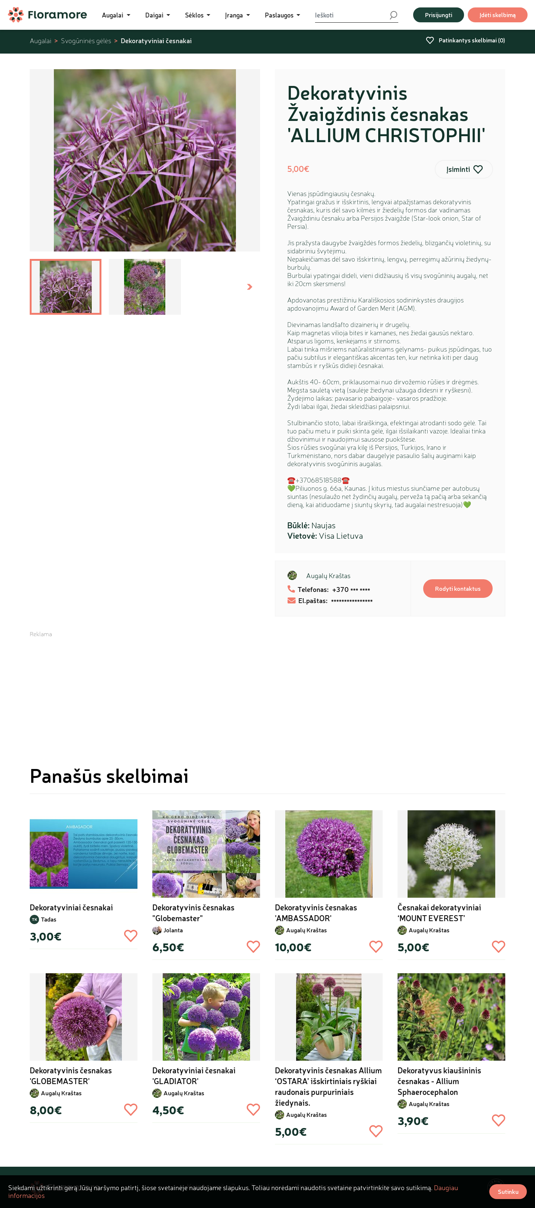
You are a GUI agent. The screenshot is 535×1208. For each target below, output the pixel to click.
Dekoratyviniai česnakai (156, 40)
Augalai (40, 41)
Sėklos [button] (195, 15)
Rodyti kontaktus (458, 588)
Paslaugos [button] (280, 15)
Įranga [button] (234, 15)
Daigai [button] (155, 15)
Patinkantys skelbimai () (465, 40)
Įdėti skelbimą (498, 15)
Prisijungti (438, 15)
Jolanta (173, 930)
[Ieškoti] (352, 14)
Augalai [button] (113, 15)
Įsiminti (458, 169)
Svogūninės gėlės (86, 41)
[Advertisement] (267, 690)
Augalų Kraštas (328, 575)
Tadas (48, 919)
